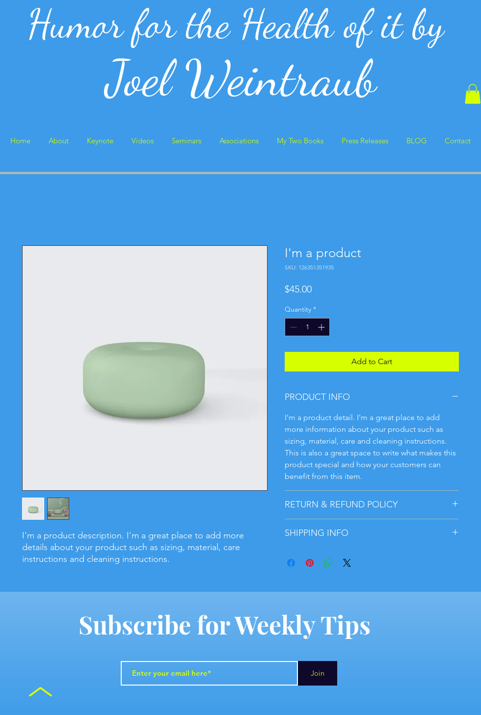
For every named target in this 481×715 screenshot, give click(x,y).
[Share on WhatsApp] (328, 563)
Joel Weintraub (241, 78)
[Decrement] (292, 327)
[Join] (317, 673)
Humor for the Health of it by (240, 24)
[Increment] (322, 327)
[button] (472, 94)
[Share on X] (347, 563)
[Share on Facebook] (291, 563)
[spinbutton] (307, 327)
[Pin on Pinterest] (310, 563)
